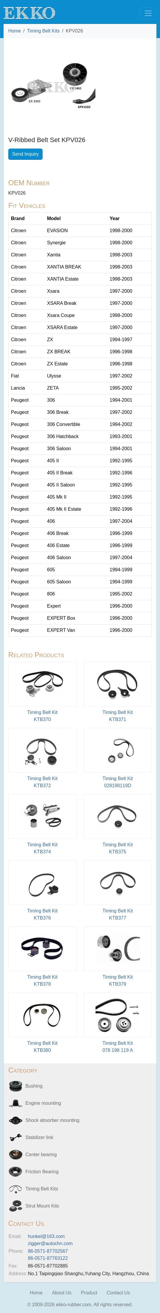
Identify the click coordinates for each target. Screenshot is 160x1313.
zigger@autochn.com (50, 1243)
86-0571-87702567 (48, 1251)
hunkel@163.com (46, 1236)
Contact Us (118, 1292)
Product (89, 1292)
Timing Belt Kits (43, 30)
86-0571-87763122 (48, 1258)
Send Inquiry (25, 154)
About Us (62, 1292)
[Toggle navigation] (148, 13)
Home (14, 30)
